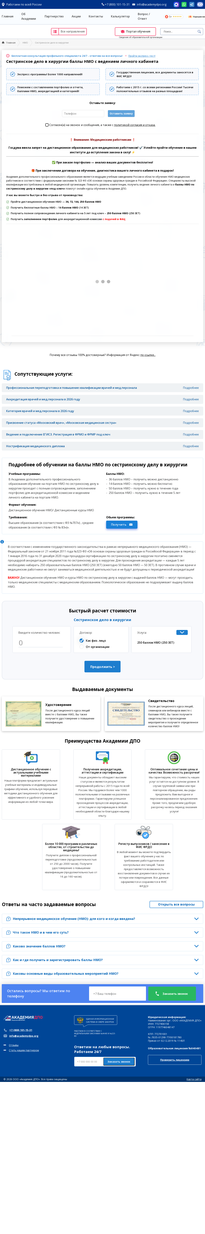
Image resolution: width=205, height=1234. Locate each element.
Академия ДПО (23, 31)
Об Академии (28, 16)
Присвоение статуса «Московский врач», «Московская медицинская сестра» (61, 423)
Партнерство (54, 16)
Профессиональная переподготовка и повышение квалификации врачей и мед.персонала (71, 388)
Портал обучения (135, 31)
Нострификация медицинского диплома (35, 446)
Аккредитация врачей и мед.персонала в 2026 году (43, 399)
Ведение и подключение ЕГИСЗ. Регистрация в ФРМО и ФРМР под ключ (58, 434)
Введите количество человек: (39, 633)
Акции (76, 16)
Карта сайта (194, 1079)
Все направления (68, 31)
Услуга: (142, 633)
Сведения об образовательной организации (140, 37)
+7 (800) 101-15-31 (116, 4)
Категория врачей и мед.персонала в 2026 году (40, 411)
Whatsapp (184, 4)
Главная (7, 16)
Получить (122, 524)
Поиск (199, 31)
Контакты (96, 16)
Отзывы (13, 1045)
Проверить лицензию (174, 1060)
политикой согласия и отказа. (134, 125)
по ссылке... (148, 355)
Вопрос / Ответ (144, 16)
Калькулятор (120, 16)
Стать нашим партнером (24, 1050)
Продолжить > (102, 667)
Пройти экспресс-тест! (141, 55)
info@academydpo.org (152, 4)
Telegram (191, 4)
